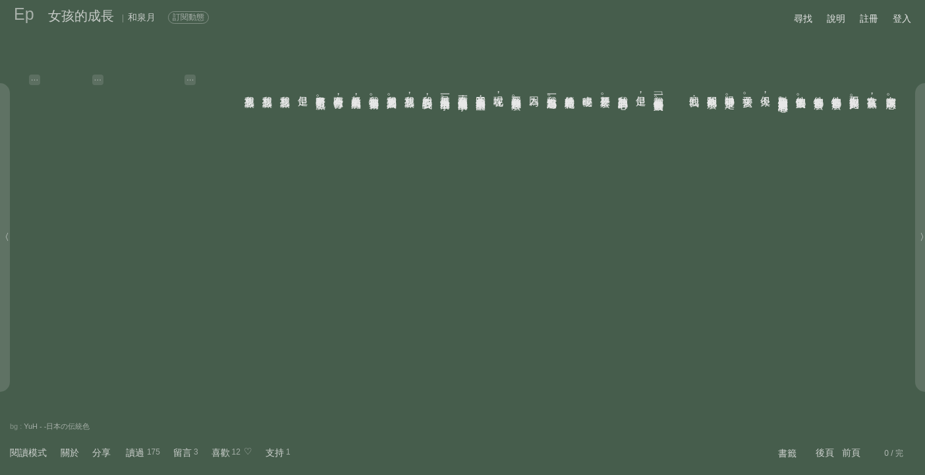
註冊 (869, 18)
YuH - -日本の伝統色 (57, 426)
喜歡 (220, 452)
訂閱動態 (188, 17)
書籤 (787, 453)
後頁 (825, 452)
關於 (70, 452)
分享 (101, 452)
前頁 (851, 452)
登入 (902, 18)
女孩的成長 (81, 16)
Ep (24, 14)
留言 (182, 452)
